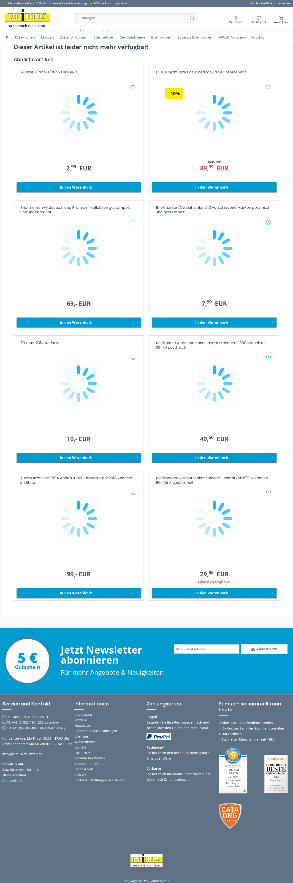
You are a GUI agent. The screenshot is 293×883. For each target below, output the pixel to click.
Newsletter (82, 725)
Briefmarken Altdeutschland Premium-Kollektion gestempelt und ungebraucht (75, 210)
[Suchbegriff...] (136, 17)
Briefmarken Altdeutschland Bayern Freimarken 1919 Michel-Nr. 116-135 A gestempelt (212, 480)
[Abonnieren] (264, 649)
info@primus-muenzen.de (22, 754)
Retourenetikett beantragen (95, 731)
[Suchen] (192, 17)
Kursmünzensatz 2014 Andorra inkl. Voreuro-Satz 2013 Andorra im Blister (76, 480)
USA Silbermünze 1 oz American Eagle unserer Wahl (201, 72)
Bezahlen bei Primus (90, 763)
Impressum (83, 714)
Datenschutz (84, 769)
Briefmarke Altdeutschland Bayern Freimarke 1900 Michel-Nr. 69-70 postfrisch (211, 345)
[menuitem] (136, 23)
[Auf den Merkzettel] (133, 88)
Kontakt (80, 747)
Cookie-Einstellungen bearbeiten (99, 780)
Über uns (81, 736)
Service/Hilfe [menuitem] (262, 3)
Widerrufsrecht (86, 742)
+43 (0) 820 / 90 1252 (27, 722)
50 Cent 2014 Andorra (40, 343)
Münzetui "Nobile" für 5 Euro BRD (48, 72)
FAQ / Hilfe (82, 753)
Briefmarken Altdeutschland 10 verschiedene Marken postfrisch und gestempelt (213, 210)
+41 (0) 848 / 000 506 (28, 728)
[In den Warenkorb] (79, 187)
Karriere (80, 720)
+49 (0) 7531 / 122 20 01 (30, 717)
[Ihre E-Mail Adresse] (206, 649)
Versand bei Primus (89, 758)
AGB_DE (80, 774)
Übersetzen (283, 3)
